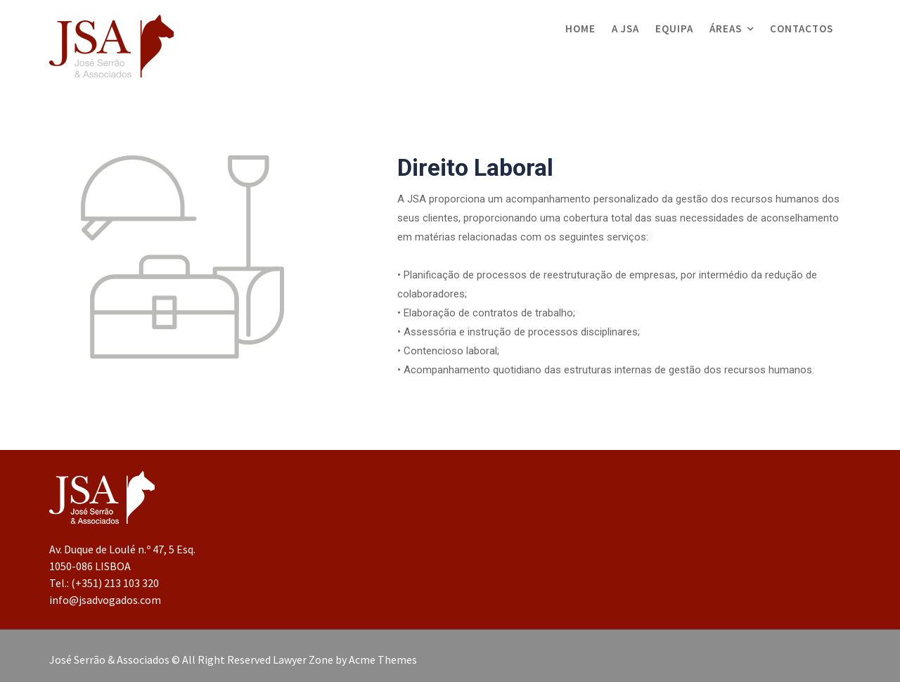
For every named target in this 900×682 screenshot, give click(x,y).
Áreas (725, 28)
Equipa (674, 28)
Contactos (801, 28)
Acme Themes (383, 659)
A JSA (625, 28)
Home (580, 28)
